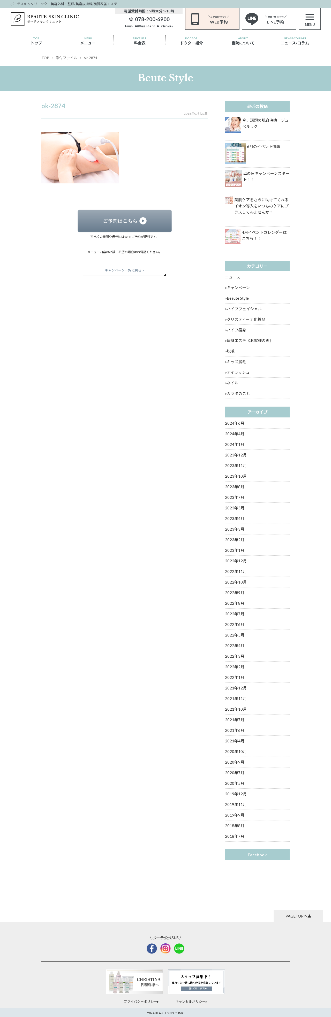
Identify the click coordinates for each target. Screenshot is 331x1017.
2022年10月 (236, 582)
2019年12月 (236, 793)
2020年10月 (236, 751)
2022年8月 (234, 603)
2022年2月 (234, 666)
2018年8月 (234, 825)
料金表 (140, 41)
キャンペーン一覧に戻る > (124, 270)
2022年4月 (234, 645)
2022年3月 (234, 656)
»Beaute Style (237, 298)
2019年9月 (234, 815)
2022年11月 (236, 571)
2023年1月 (234, 550)
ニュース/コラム (295, 41)
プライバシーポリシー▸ (141, 1001)
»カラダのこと (237, 393)
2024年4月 (234, 433)
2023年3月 (234, 529)
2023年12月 (236, 455)
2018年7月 (234, 836)
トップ (36, 41)
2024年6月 (234, 423)
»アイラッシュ (237, 372)
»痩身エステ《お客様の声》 (249, 340)
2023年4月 (234, 518)
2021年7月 (234, 719)
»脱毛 (230, 351)
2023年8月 (234, 486)
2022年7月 (234, 613)
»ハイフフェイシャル (243, 308)
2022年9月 (234, 592)
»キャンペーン (237, 287)
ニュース (232, 277)
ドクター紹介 (191, 41)
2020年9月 (234, 762)
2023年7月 (234, 497)
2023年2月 (234, 539)
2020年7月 (234, 772)
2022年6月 (234, 624)
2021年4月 (234, 741)
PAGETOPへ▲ (298, 916)
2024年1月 (234, 444)
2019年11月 (236, 804)
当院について (243, 41)
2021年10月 (236, 709)
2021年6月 (234, 730)
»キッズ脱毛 (235, 361)
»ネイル (231, 383)
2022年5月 (234, 635)
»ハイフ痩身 (235, 330)
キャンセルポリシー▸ (191, 1001)
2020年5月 (234, 783)
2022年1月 (234, 677)
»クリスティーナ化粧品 (245, 319)
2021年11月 (236, 698)
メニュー (88, 41)
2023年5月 (234, 508)
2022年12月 (236, 560)
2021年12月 (236, 688)
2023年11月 (236, 465)
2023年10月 (236, 476)
